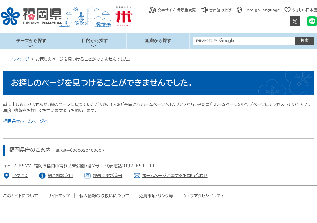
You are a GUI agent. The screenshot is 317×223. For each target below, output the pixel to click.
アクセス (20, 175)
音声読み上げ (220, 10)
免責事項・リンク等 (156, 196)
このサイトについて (20, 196)
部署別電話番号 (107, 175)
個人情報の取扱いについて (104, 196)
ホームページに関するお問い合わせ (175, 175)
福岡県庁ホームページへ (25, 121)
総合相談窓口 (60, 175)
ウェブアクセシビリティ (203, 196)
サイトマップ (59, 196)
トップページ (17, 59)
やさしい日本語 (304, 10)
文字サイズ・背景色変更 (177, 10)
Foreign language (262, 10)
